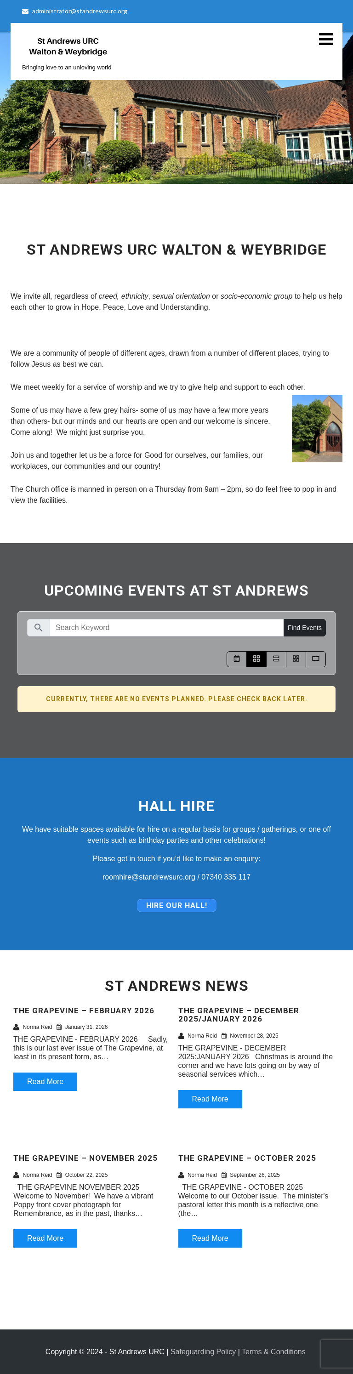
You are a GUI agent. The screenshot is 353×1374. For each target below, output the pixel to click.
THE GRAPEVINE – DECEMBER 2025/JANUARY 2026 (238, 1015)
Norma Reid (32, 1027)
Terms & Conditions (274, 1352)
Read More (45, 1081)
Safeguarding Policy (203, 1352)
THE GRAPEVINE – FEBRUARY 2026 (83, 1010)
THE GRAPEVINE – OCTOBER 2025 (247, 1158)
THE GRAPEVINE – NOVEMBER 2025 (85, 1158)
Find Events (305, 627)
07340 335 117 (226, 877)
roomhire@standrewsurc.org (148, 877)
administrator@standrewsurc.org (74, 11)
